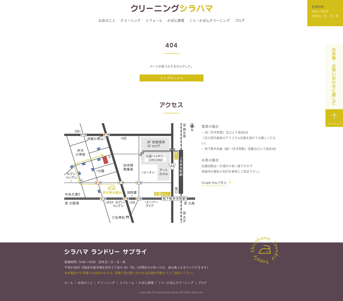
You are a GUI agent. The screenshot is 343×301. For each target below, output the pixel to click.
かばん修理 (175, 20)
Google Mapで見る (213, 182)
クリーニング (130, 20)
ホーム (68, 282)
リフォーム (153, 20)
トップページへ (172, 78)
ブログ (240, 20)
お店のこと (106, 20)
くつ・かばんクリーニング (209, 20)
